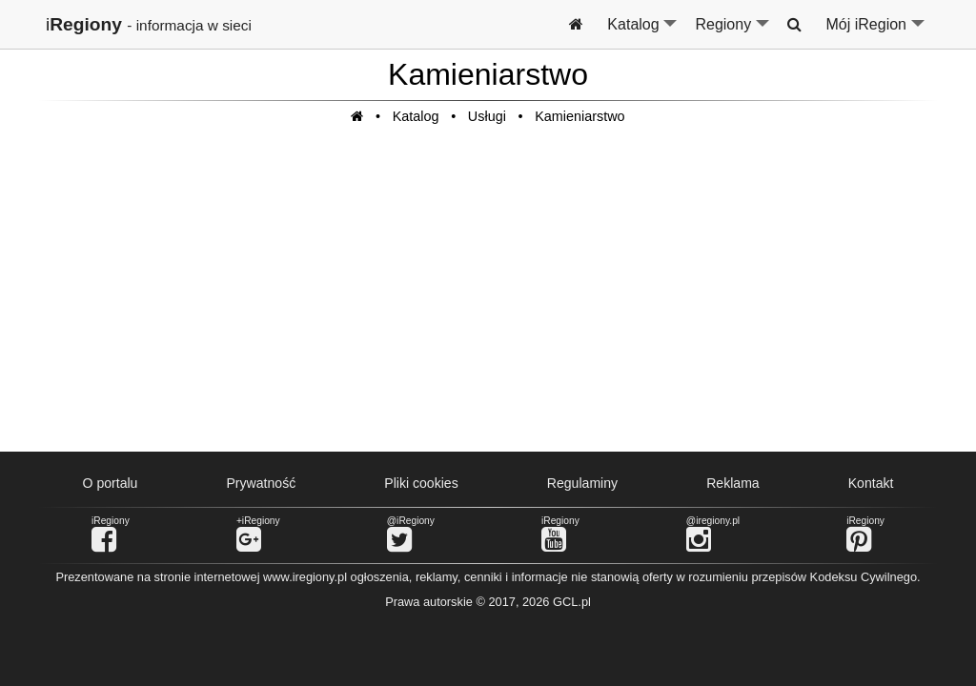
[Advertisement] (488, 298)
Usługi (487, 116)
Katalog (643, 32)
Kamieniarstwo (579, 116)
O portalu (110, 483)
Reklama (733, 483)
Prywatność (260, 483)
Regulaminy (582, 483)
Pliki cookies (421, 483)
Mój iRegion (876, 32)
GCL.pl (572, 602)
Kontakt (871, 483)
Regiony (733, 32)
